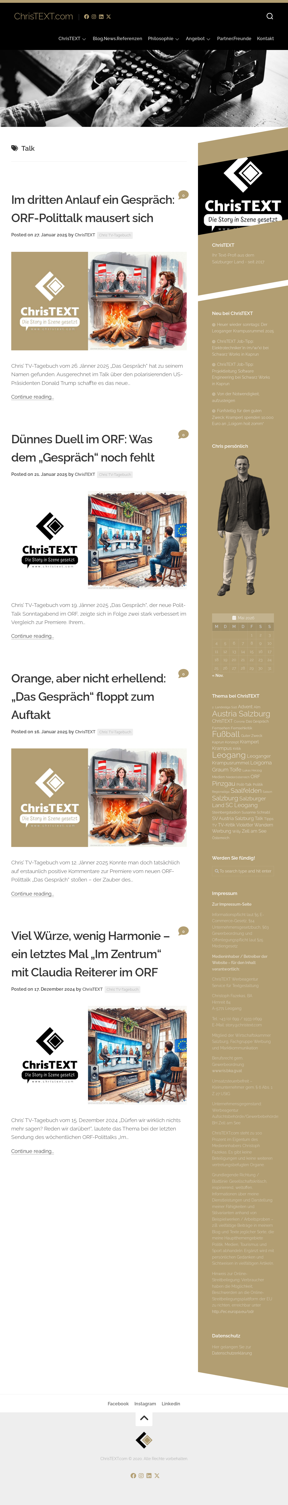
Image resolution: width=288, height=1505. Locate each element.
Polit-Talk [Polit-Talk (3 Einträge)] (244, 784)
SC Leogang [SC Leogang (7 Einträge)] (242, 805)
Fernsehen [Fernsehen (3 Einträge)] (221, 728)
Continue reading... (33, 415)
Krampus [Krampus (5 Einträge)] (222, 748)
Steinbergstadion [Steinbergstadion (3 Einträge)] (226, 812)
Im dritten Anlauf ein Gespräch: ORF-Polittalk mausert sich (87, 217)
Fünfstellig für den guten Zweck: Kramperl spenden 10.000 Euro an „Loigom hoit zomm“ (243, 417)
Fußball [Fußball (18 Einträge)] (226, 734)
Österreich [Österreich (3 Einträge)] (220, 837)
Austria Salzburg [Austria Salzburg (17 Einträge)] (241, 713)
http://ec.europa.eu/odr (233, 1311)
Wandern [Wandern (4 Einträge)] (263, 825)
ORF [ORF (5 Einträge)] (255, 776)
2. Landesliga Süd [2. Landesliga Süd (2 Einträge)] (224, 707)
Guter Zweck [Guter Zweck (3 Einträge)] (251, 735)
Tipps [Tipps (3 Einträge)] (268, 818)
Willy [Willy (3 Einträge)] (236, 831)
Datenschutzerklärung (232, 1353)
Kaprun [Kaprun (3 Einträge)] (218, 742)
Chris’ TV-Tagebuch (118, 253)
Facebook (118, 1403)
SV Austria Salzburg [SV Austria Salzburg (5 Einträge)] (233, 818)
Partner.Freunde (234, 38)
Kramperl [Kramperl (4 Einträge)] (249, 741)
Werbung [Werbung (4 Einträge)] (221, 831)
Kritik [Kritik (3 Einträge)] (237, 748)
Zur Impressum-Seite (231, 904)
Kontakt (265, 38)
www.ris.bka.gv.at (227, 1070)
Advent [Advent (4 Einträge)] (245, 706)
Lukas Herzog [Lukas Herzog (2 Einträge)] (252, 770)
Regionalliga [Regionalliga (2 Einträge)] (221, 791)
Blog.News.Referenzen (117, 38)
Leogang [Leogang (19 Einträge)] (229, 755)
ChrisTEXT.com (43, 17)
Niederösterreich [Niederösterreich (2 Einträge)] (237, 777)
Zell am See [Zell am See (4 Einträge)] (254, 831)
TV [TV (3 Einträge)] (214, 825)
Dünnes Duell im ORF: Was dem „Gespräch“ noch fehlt (80, 474)
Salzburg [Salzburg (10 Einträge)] (225, 798)
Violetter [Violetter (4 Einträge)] (244, 825)
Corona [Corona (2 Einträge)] (239, 721)
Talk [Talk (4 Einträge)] (259, 818)
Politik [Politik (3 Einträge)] (258, 784)
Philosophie (161, 38)
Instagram (145, 1403)
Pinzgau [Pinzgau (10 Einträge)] (223, 783)
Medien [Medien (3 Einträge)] (218, 777)
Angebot (195, 38)
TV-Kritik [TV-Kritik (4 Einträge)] (226, 825)
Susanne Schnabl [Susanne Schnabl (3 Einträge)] (256, 812)
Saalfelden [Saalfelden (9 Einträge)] (246, 790)
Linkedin (171, 1403)
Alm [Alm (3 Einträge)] (257, 707)
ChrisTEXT (69, 38)
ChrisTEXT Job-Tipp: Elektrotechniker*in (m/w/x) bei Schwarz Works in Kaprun (240, 348)
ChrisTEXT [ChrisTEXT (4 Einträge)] (222, 721)
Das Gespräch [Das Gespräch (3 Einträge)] (257, 721)
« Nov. (218, 675)
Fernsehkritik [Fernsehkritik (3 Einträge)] (241, 728)
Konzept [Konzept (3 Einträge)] (232, 742)
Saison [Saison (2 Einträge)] (267, 791)
